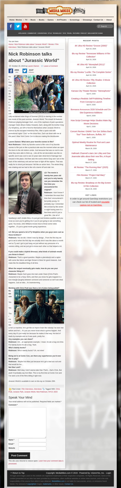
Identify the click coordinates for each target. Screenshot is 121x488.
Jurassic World (29, 392)
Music (34, 20)
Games (52, 20)
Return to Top (18, 473)
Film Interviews (27, 389)
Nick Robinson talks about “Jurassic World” (31, 44)
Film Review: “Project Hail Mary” (91, 175)
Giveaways (87, 20)
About (109, 20)
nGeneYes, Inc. (97, 473)
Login (108, 473)
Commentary (32, 33)
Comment (13, 405)
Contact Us (99, 20)
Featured (76, 33)
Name (11, 440)
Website (12, 448)
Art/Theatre (63, 20)
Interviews (38, 389)
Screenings (76, 20)
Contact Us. (69, 484)
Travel (69, 33)
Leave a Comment (51, 66)
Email (11, 444)
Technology (57, 33)
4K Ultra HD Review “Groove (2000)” (91, 46)
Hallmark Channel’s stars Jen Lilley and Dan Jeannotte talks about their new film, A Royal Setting (91, 156)
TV (27, 20)
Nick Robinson (41, 392)
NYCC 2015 (53, 392)
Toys (64, 33)
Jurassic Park (18, 392)
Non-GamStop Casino (95, 33)
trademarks (47, 484)
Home (12, 20)
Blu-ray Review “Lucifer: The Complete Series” (90, 72)
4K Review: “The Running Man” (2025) (91, 167)
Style (50, 33)
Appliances (22, 33)
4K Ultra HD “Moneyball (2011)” (91, 64)
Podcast (84, 33)
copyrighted (31, 484)
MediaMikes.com (63, 473)
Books (43, 20)
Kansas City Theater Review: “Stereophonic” (91, 91)
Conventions (42, 33)
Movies (20, 20)
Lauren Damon (33, 66)
